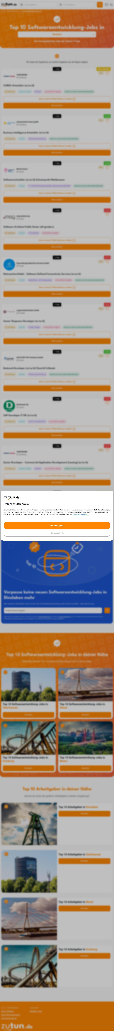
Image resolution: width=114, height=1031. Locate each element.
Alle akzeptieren (57, 525)
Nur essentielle (57, 533)
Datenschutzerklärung (80, 515)
